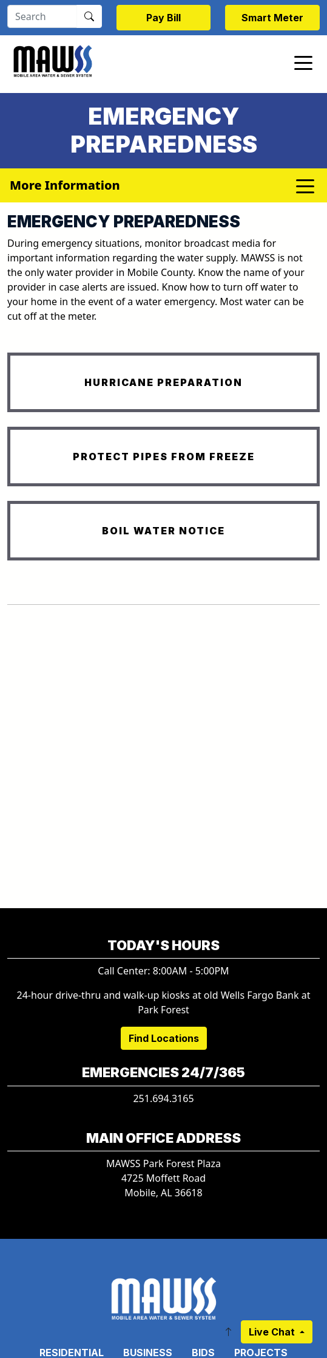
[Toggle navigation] (303, 62)
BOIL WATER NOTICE (163, 531)
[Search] (42, 16)
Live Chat (273, 1332)
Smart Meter (272, 18)
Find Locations (164, 1038)
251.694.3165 (163, 1098)
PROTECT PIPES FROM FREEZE (164, 456)
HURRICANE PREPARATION (163, 382)
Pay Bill (163, 18)
